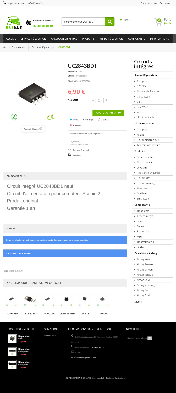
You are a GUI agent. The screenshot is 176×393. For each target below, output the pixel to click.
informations (159, 38)
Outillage (141, 193)
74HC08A (49, 313)
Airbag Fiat (142, 290)
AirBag (140, 134)
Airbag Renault (144, 274)
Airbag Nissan (144, 259)
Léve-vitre (141, 167)
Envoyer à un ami (81, 150)
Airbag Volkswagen (146, 285)
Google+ (103, 119)
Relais (139, 221)
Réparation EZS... (24, 337)
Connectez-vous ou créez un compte (70, 240)
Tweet (74, 119)
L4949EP (12, 313)
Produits (88, 38)
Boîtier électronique (147, 139)
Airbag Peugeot (145, 264)
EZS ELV (141, 86)
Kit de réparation (111, 38)
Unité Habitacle (145, 117)
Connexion (165, 3)
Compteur (142, 129)
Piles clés (141, 188)
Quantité (73, 100)
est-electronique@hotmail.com (83, 358)
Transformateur (145, 241)
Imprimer (77, 155)
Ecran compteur (145, 157)
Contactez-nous (148, 3)
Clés (139, 101)
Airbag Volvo (143, 280)
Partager (88, 119)
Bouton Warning (145, 183)
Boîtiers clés (143, 178)
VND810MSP (67, 313)
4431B (85, 313)
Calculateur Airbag (64, 38)
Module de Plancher (147, 91)
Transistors (142, 210)
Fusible (140, 247)
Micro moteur (144, 162)
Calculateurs (143, 96)
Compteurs (143, 81)
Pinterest (75, 125)
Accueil (11, 38)
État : (70, 76)
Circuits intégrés (40, 47)
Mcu (139, 236)
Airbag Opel (143, 295)
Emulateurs (143, 198)
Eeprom (141, 226)
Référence (72, 71)
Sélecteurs (142, 107)
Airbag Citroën (144, 269)
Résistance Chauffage (148, 172)
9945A (104, 313)
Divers (138, 301)
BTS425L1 (31, 313)
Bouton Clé (142, 231)
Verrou (140, 112)
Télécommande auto (148, 145)
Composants (136, 38)
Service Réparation (33, 38)
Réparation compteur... (24, 350)
